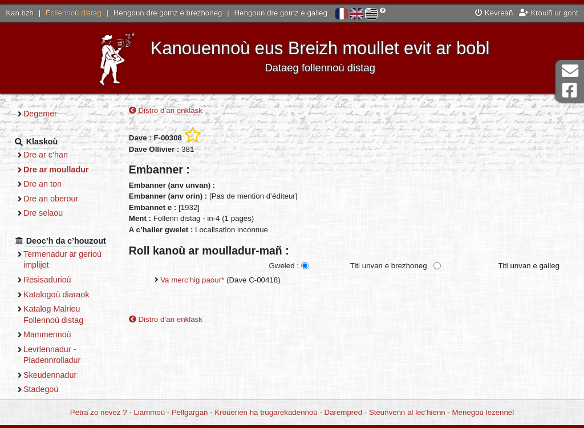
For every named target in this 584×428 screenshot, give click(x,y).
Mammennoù (47, 334)
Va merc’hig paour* (192, 280)
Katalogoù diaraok (56, 294)
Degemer (40, 113)
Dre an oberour (50, 198)
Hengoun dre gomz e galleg (280, 13)
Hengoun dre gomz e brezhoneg (167, 13)
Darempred (344, 412)
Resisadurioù (47, 279)
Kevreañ (494, 13)
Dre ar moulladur (56, 169)
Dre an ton (42, 183)
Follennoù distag (74, 13)
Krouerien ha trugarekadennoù (265, 412)
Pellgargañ (190, 412)
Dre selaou (43, 212)
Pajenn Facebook (569, 90)
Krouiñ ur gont (548, 13)
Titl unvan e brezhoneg (388, 265)
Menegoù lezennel (483, 412)
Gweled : (283, 265)
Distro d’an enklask (165, 110)
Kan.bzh (20, 13)
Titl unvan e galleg (528, 265)
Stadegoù (40, 389)
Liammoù (149, 412)
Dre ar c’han (45, 154)
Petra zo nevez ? (98, 412)
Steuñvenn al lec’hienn (407, 412)
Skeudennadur (49, 374)
